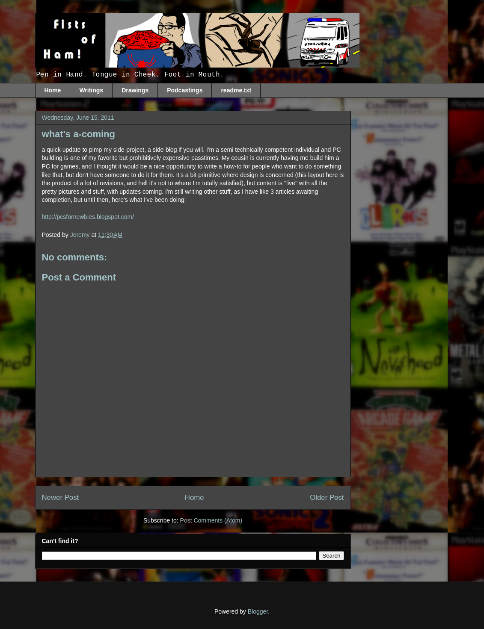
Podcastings (184, 90)
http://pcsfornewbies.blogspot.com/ (88, 216)
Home (53, 90)
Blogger (258, 611)
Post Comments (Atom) (211, 520)
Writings (91, 90)
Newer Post (60, 497)
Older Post (327, 497)
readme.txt (236, 90)
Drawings (135, 90)
